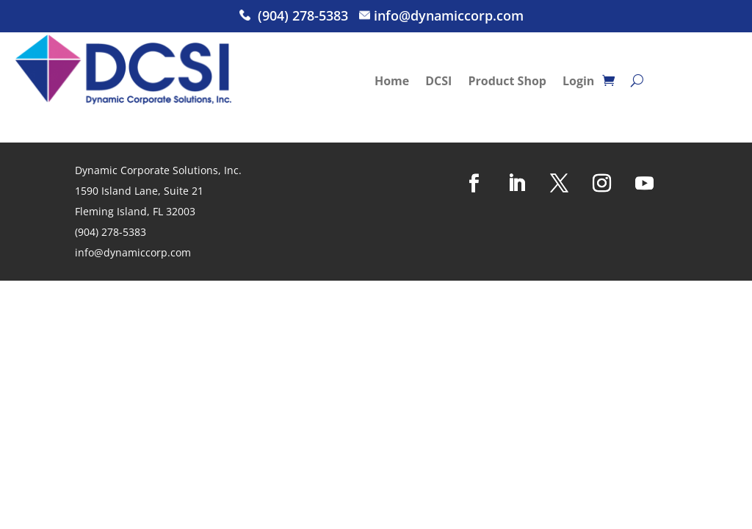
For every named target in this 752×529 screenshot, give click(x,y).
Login (578, 82)
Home (392, 82)
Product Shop (507, 82)
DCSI (438, 82)
